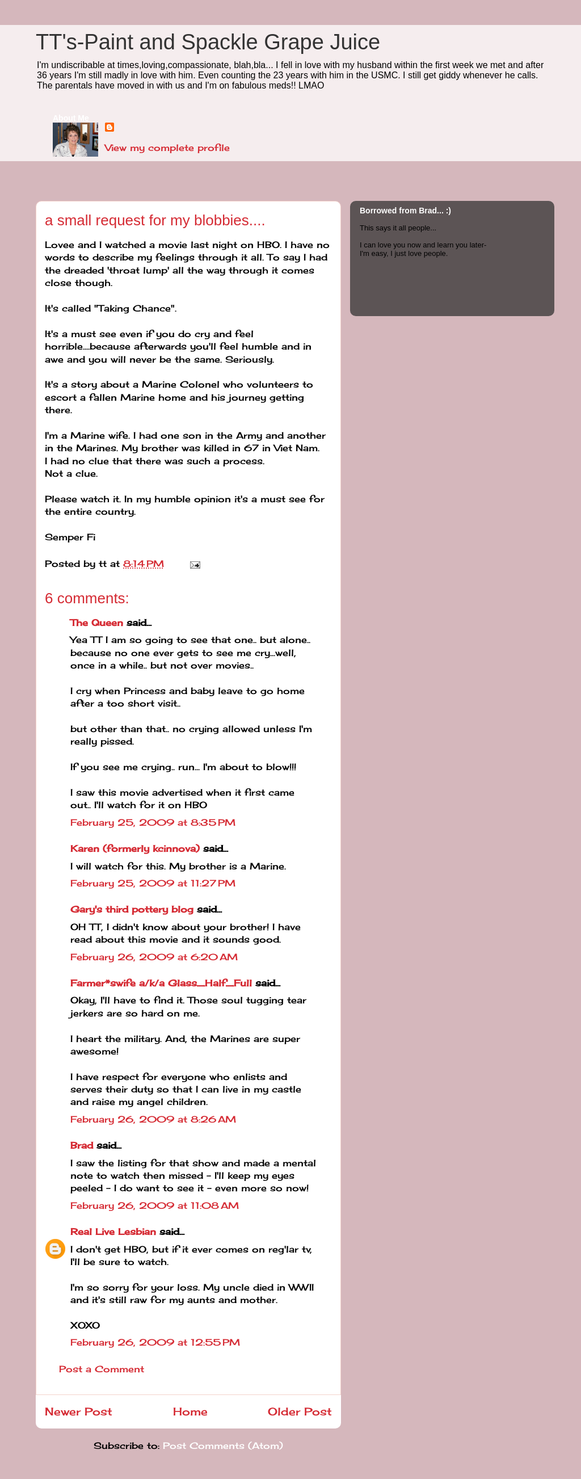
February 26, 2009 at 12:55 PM (155, 1342)
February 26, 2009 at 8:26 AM (153, 1119)
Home (190, 1411)
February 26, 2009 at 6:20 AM (154, 957)
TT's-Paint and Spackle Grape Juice (208, 42)
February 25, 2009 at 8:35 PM (152, 822)
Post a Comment (101, 1369)
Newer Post (78, 1411)
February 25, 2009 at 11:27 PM (152, 883)
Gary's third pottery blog (131, 909)
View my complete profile (167, 147)
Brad (81, 1145)
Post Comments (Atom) (223, 1445)
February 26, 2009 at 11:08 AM (154, 1205)
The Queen (96, 622)
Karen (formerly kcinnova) (135, 848)
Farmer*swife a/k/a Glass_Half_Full (161, 983)
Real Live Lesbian (113, 1231)
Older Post (300, 1411)
